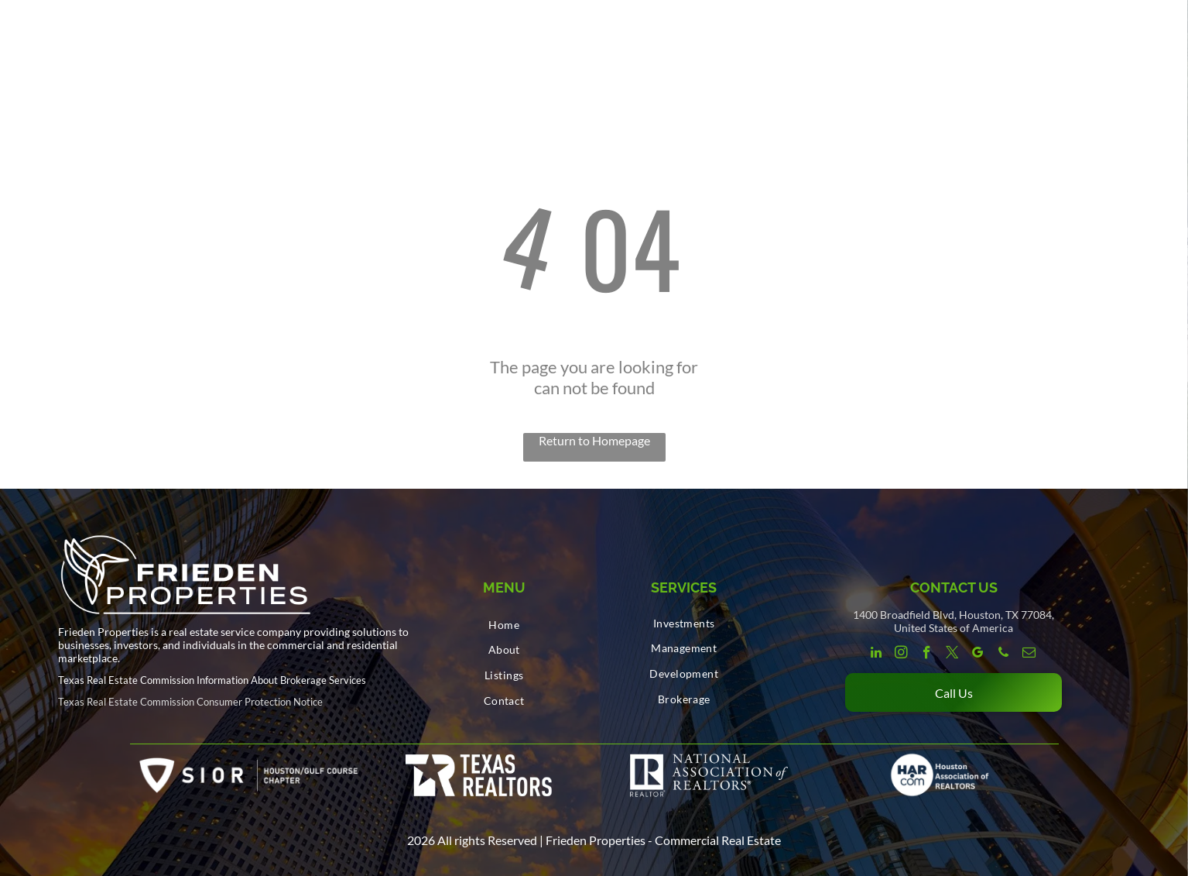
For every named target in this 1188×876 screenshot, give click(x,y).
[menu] (1154, 31)
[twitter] (952, 654)
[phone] (1003, 654)
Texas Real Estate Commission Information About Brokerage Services (212, 680)
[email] (1029, 654)
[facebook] (926, 654)
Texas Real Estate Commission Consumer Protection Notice (190, 702)
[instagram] (901, 654)
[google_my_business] (978, 654)
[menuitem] (504, 624)
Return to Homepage (594, 440)
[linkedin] (875, 654)
